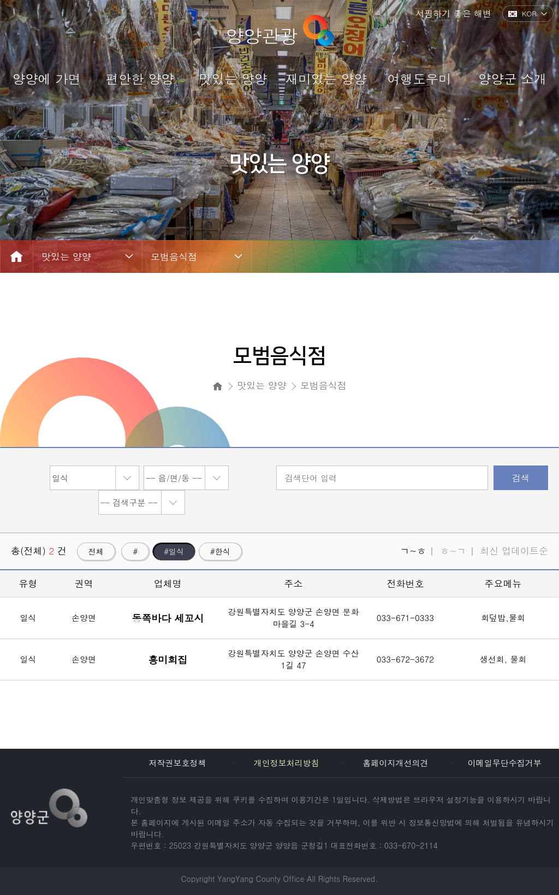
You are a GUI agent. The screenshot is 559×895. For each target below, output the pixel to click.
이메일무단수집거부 (505, 762)
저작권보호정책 (177, 762)
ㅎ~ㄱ (453, 550)
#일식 (174, 551)
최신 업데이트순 (514, 550)
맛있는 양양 (66, 256)
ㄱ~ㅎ (413, 550)
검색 (521, 478)
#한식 (220, 551)
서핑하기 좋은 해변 (453, 13)
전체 (96, 551)
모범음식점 (174, 256)
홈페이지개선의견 (395, 762)
